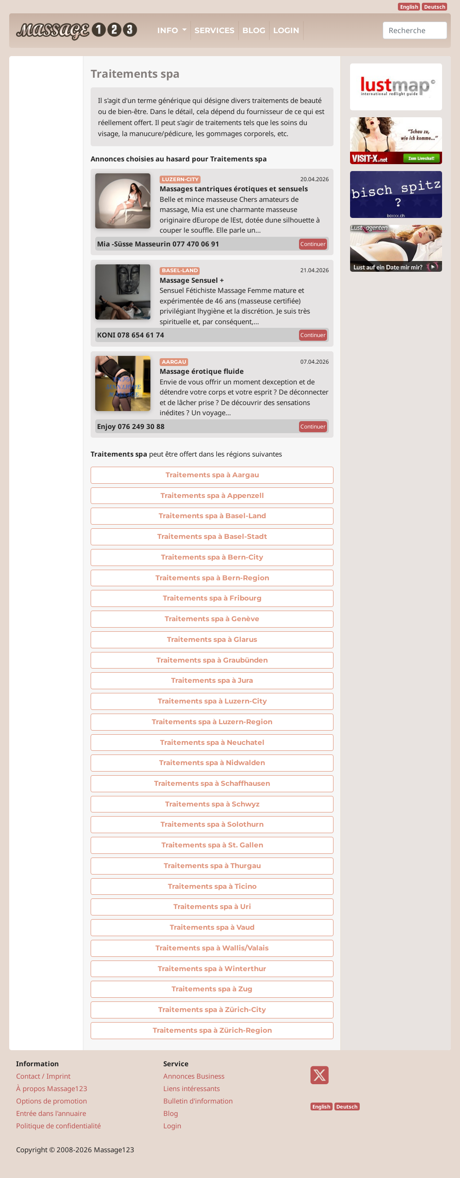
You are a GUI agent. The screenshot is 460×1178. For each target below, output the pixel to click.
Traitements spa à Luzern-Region (212, 721)
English (409, 6)
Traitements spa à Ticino (212, 886)
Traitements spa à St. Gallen (212, 845)
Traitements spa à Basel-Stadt (212, 536)
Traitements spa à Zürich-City (212, 1009)
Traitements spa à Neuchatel (212, 742)
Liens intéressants (191, 1088)
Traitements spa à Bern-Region (212, 577)
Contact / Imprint (43, 1076)
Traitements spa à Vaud (212, 927)
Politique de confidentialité (58, 1125)
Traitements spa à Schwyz (212, 804)
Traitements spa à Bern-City (212, 557)
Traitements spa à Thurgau (212, 865)
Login (286, 30)
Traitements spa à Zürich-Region (212, 1030)
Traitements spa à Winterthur (212, 968)
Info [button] (168, 30)
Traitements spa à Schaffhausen (212, 783)
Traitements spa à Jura (212, 680)
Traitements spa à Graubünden (212, 660)
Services (215, 30)
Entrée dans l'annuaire (51, 1113)
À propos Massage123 (51, 1088)
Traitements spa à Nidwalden (212, 762)
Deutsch (434, 6)
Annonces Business (193, 1076)
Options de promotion (51, 1100)
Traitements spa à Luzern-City (212, 701)
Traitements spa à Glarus (212, 639)
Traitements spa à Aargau (212, 474)
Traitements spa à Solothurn (212, 824)
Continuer (313, 244)
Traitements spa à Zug (212, 988)
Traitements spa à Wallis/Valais (212, 948)
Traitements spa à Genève (212, 618)
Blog (253, 30)
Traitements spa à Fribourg (212, 598)
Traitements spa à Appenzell (212, 495)
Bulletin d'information (198, 1100)
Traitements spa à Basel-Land (212, 515)
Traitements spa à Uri (212, 906)
